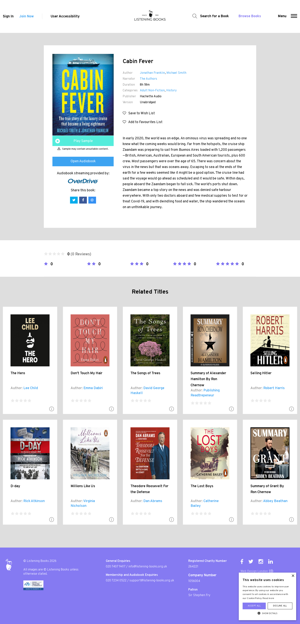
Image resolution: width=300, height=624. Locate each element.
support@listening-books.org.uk (152, 581)
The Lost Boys (202, 486)
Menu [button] (282, 16)
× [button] (292, 576)
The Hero (18, 373)
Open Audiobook (83, 161)
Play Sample (83, 141)
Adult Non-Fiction (152, 91)
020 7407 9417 (115, 567)
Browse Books (250, 16)
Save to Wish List (139, 113)
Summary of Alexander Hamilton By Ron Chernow (208, 379)
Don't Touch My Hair (86, 373)
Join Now (26, 16)
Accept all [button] (254, 606)
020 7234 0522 (116, 581)
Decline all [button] (280, 606)
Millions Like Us (83, 486)
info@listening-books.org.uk (147, 567)
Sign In (8, 16)
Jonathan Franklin (152, 73)
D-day (15, 486)
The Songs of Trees (145, 373)
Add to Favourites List (142, 122)
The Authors (148, 79)
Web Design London (254, 571)
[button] (294, 16)
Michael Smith (176, 73)
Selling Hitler (260, 373)
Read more (268, 598)
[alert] (267, 596)
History (171, 91)
